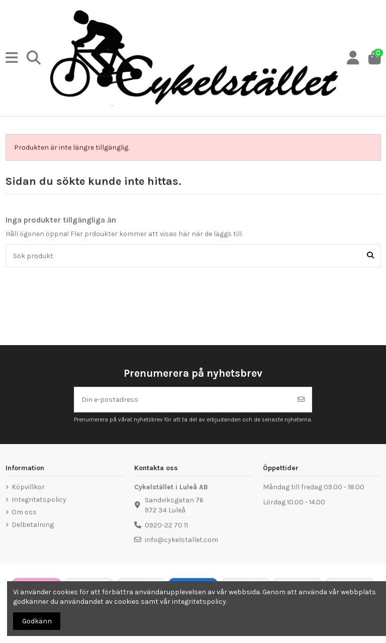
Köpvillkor (28, 487)
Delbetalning (33, 524)
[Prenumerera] (301, 399)
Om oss (24, 512)
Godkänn (37, 621)
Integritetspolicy (39, 499)
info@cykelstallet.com (181, 539)
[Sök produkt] (370, 255)
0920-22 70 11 (166, 525)
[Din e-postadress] (182, 399)
